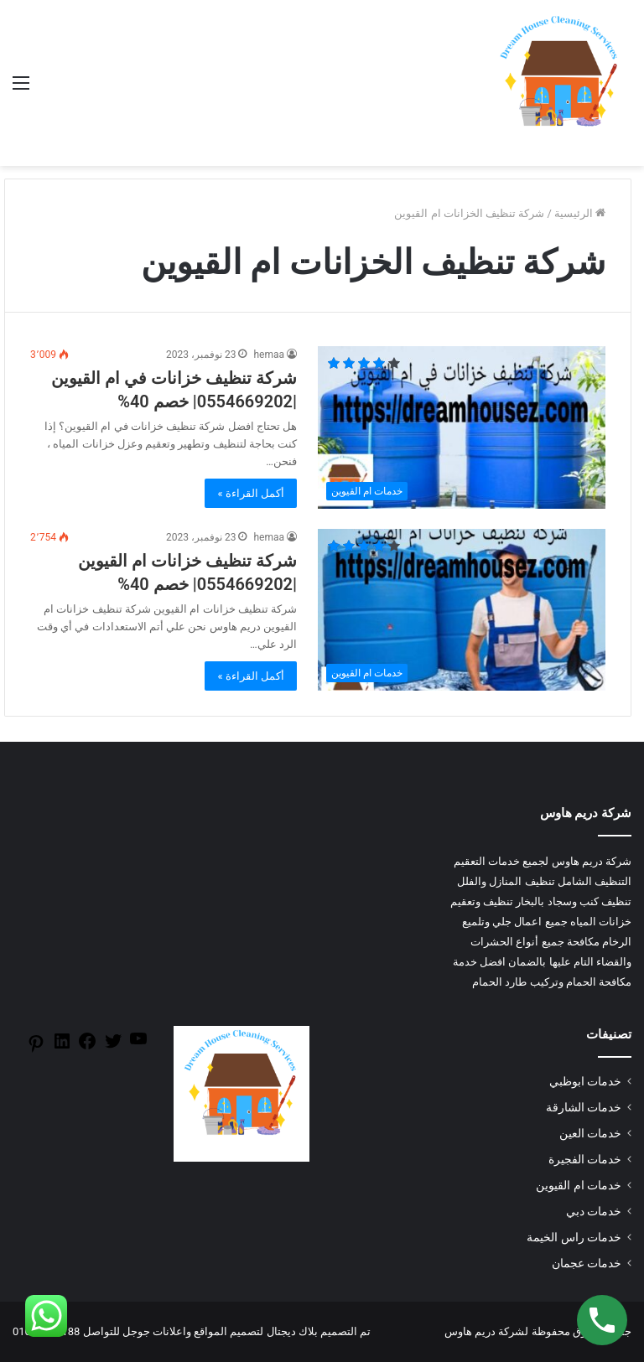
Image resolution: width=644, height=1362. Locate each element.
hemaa (268, 354)
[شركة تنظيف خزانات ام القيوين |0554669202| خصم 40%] (461, 610)
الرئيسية (579, 213)
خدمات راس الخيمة (574, 1237)
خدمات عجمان (586, 1263)
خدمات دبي (593, 1211)
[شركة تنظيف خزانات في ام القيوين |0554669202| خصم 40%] (461, 427)
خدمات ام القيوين (578, 1185)
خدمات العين (590, 1133)
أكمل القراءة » (250, 493)
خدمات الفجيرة (584, 1159)
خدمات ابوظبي (585, 1081)
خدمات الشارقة (583, 1107)
